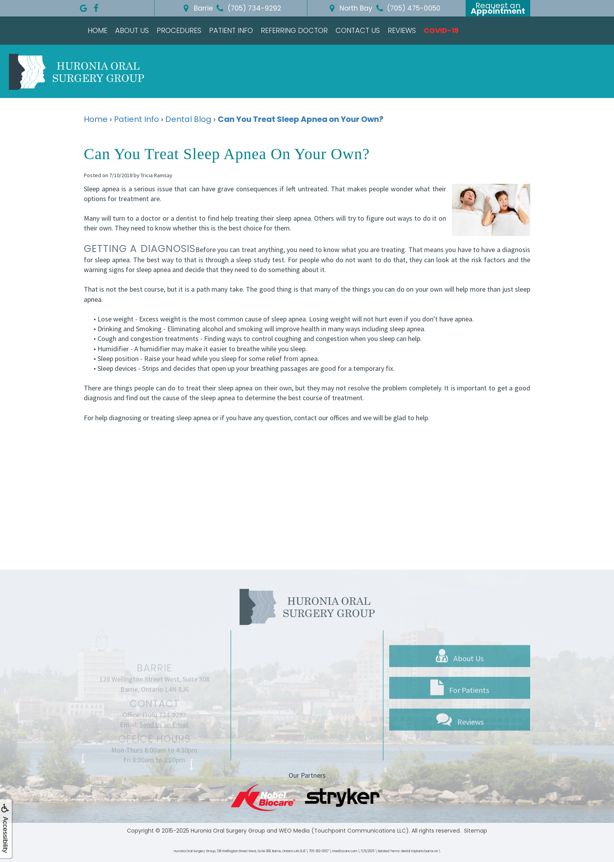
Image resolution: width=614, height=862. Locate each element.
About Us (132, 30)
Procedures (179, 30)
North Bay (349, 8)
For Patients (459, 709)
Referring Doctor (294, 30)
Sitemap (475, 831)
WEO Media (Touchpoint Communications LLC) (344, 831)
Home (97, 30)
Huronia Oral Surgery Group (228, 831)
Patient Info (231, 30)
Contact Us (358, 30)
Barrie (197, 8)
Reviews (402, 30)
